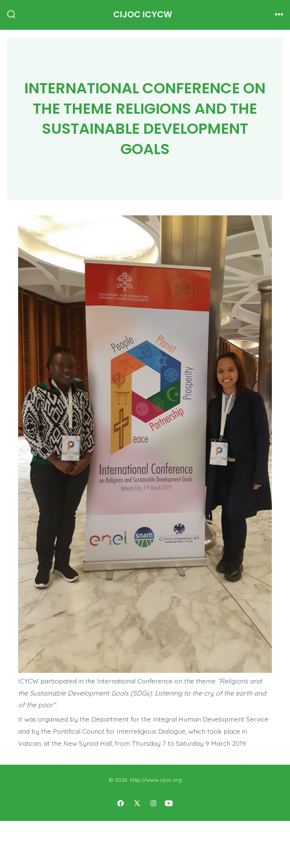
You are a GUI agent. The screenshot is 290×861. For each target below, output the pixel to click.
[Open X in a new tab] (137, 803)
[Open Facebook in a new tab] (120, 803)
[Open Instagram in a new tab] (153, 803)
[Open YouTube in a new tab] (169, 803)
